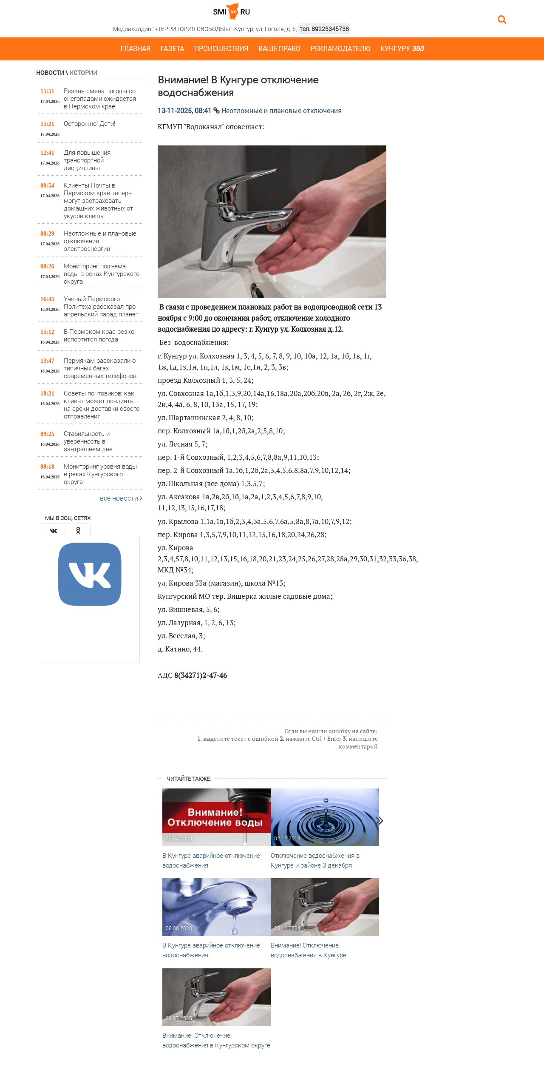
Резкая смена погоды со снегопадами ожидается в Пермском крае (100, 98)
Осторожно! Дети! (89, 123)
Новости (50, 72)
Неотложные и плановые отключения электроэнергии (100, 240)
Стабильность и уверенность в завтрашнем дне (90, 440)
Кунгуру (401, 48)
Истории (83, 72)
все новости (121, 497)
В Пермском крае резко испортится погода (99, 335)
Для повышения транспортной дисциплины (87, 159)
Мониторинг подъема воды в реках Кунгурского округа (101, 273)
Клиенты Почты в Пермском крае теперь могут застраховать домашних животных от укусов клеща (98, 200)
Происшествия (221, 48)
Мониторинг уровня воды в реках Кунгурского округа (100, 473)
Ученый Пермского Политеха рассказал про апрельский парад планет (101, 306)
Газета (172, 48)
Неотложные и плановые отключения (281, 110)
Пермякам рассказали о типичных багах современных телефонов (100, 367)
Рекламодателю (340, 48)
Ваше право (279, 48)
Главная (135, 48)
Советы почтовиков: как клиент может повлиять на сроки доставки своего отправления (101, 404)
